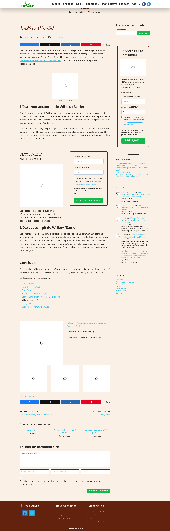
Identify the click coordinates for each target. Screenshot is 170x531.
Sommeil (119, 293)
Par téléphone (61, 515)
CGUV (91, 518)
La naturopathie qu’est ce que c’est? (130, 176)
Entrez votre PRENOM (83, 156)
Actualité (119, 279)
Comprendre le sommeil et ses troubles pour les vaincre (133, 256)
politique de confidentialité (134, 122)
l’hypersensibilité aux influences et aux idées (40, 60)
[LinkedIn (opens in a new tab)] (149, 4)
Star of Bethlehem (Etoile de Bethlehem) (41, 296)
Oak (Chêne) (27, 303)
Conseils (119, 284)
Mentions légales (94, 515)
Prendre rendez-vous (63, 518)
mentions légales (91, 184)
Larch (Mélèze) (28, 283)
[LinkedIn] (32, 513)
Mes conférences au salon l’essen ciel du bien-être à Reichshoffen (135, 194)
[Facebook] (25, 513)
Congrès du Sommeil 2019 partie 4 (65, 431)
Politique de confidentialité (98, 511)
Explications (27, 37)
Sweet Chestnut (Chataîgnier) (35, 293)
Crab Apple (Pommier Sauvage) (36, 307)
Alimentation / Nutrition (125, 282)
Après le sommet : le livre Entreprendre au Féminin (134, 207)
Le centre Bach (27, 396)
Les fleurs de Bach (123, 172)
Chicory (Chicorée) (34, 430)
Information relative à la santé (99, 522)
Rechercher (121, 30)
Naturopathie (121, 291)
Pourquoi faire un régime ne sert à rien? (132, 174)
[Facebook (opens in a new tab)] (144, 4)
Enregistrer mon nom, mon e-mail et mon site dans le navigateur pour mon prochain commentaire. (60, 483)
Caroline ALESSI (127, 192)
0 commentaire (57, 37)
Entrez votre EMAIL (82, 167)
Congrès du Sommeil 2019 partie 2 (96, 431)
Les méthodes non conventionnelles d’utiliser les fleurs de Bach (130, 164)
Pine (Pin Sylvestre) (31, 287)
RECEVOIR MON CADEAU (88, 200)
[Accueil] (70, 12)
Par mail (59, 511)
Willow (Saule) (94, 12)
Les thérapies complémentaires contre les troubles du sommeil (134, 252)
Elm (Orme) (27, 290)
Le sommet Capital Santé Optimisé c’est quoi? (131, 169)
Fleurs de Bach (40, 37)
